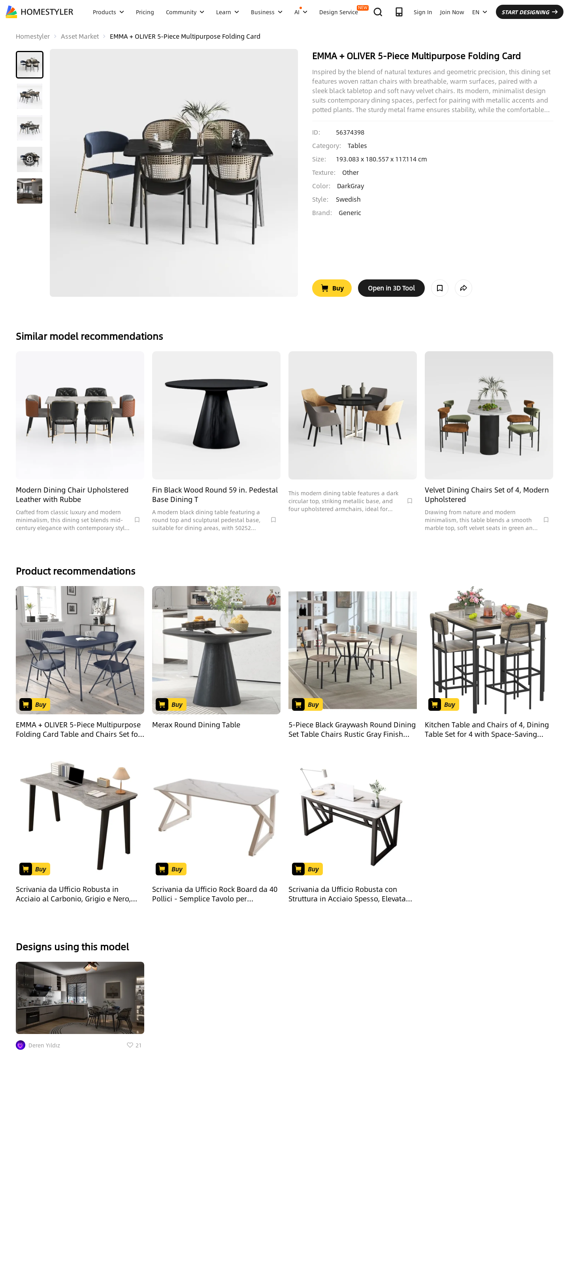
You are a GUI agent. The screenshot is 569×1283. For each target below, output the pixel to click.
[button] (29, 65)
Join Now (452, 11)
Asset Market (80, 36)
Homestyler (33, 36)
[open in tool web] (391, 288)
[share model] (463, 288)
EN (479, 11)
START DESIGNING (529, 11)
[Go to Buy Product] (332, 288)
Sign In (423, 11)
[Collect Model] (439, 288)
